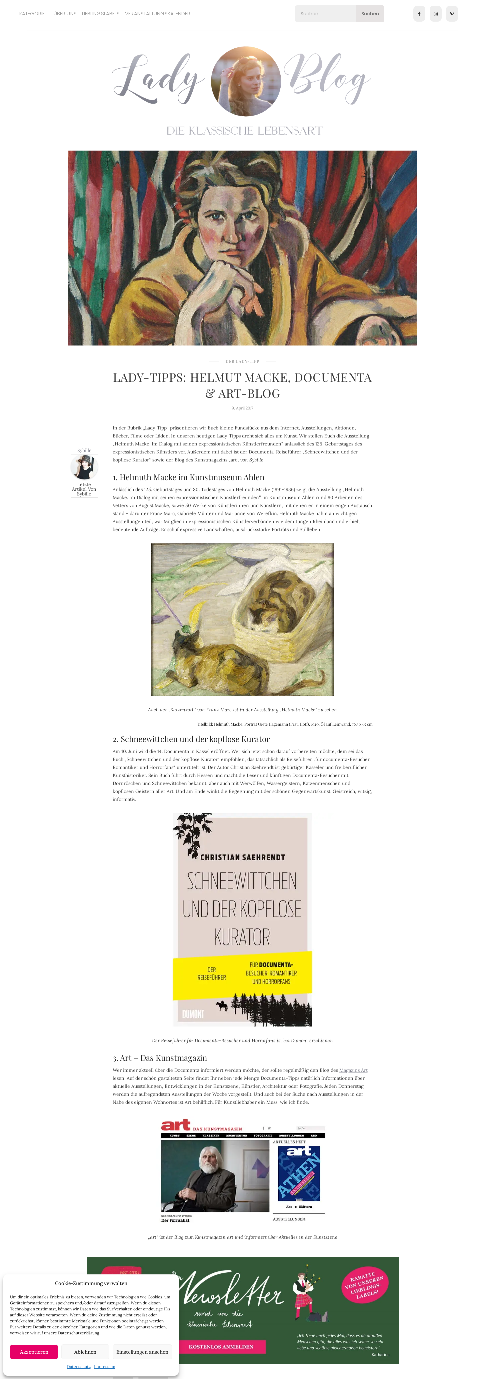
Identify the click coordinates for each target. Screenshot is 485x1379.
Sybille (84, 450)
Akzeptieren (34, 1352)
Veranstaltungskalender (157, 13)
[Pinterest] (452, 14)
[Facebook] (419, 14)
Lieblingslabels (101, 13)
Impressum (104, 1366)
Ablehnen (85, 1352)
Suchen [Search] (370, 13)
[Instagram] (436, 14)
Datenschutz (79, 1366)
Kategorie (32, 13)
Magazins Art (353, 1070)
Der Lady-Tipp (242, 361)
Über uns (65, 13)
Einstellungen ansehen (142, 1352)
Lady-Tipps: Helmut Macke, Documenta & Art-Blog (242, 385)
